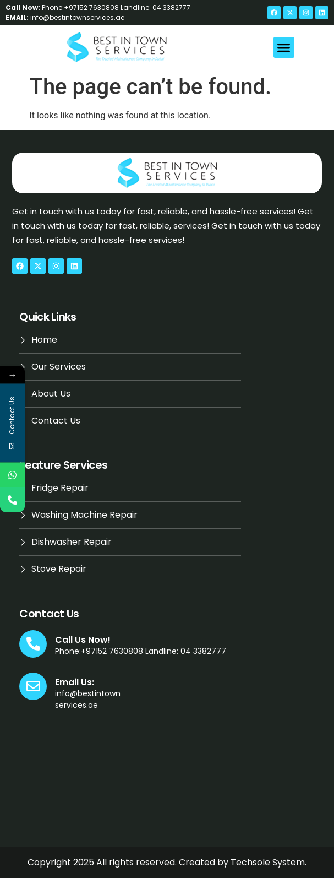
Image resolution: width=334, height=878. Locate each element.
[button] (283, 47)
